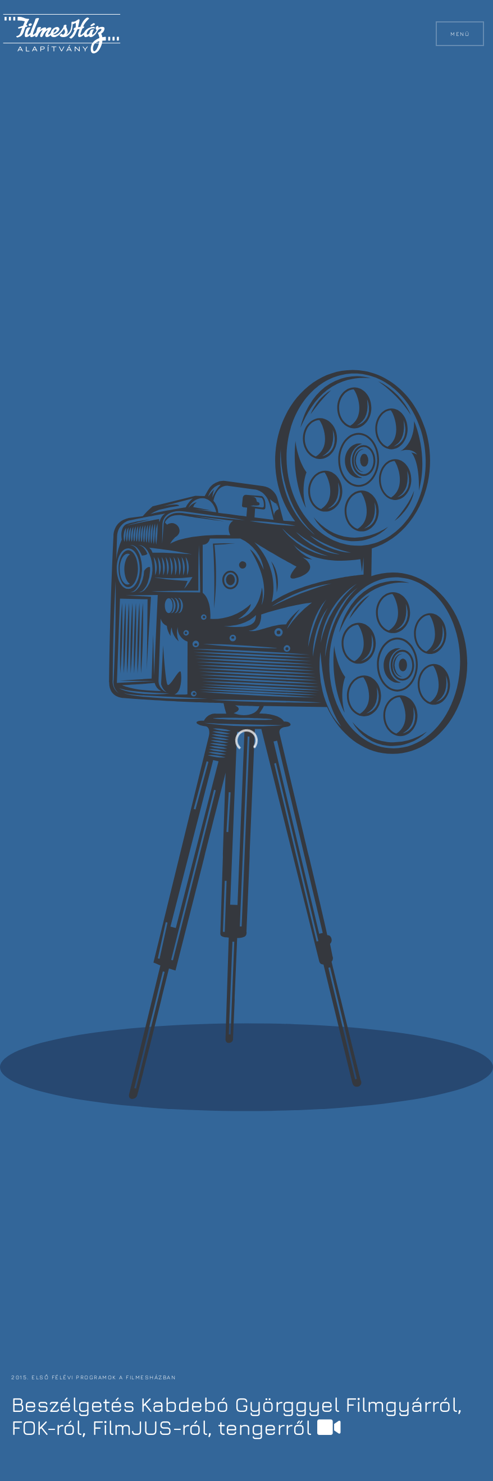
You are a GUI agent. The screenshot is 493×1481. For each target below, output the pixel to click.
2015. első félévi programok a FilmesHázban (92, 1377)
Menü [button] (459, 33)
